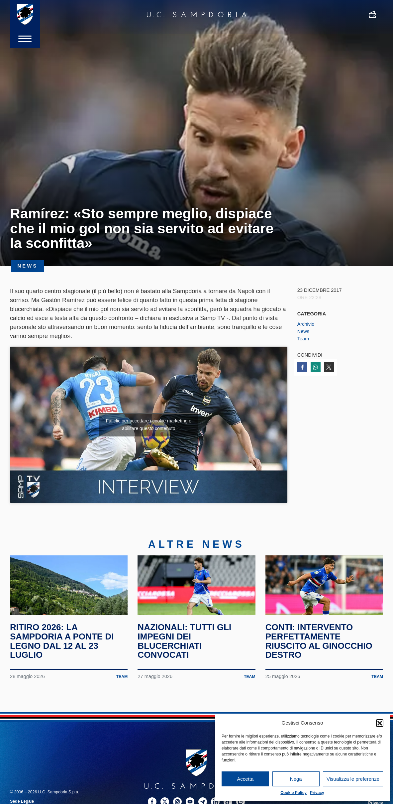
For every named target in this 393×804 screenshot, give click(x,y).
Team (303, 338)
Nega (296, 779)
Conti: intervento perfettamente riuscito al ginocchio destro (319, 645)
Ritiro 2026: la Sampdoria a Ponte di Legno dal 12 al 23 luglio (63, 645)
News (303, 331)
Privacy (317, 792)
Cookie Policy (293, 792)
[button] (379, 723)
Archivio (306, 324)
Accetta (245, 779)
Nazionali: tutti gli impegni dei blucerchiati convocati (185, 645)
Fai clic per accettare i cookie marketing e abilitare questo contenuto (149, 424)
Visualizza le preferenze (353, 779)
